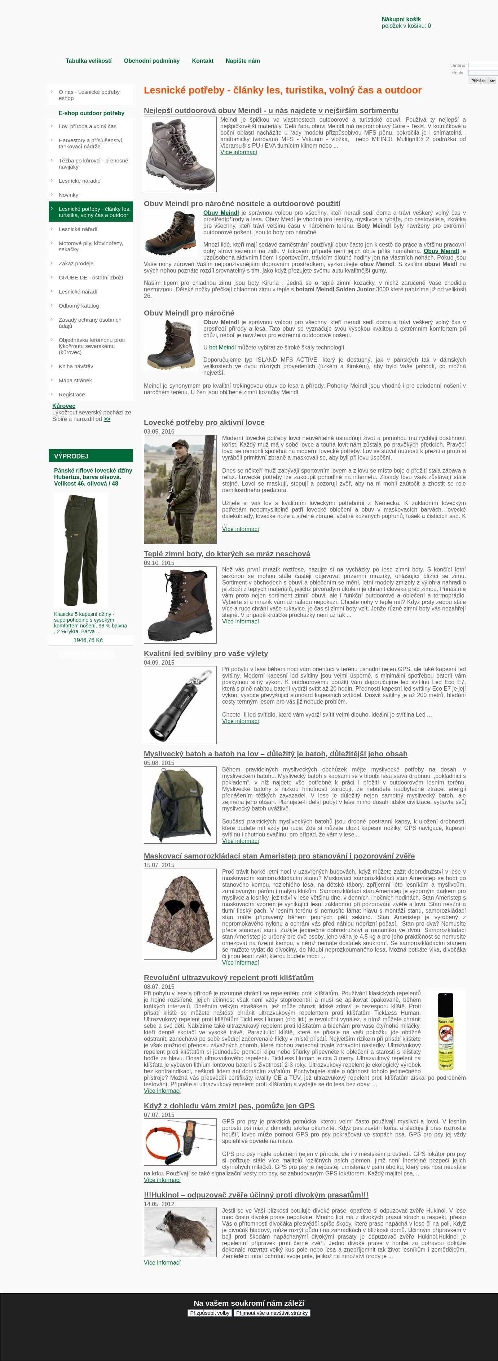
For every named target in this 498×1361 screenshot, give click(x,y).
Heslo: (457, 72)
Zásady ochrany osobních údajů (90, 323)
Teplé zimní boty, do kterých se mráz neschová (227, 553)
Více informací (238, 152)
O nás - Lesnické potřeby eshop (89, 95)
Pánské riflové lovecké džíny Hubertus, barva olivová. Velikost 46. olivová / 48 (93, 477)
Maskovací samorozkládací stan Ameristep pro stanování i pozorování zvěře (279, 856)
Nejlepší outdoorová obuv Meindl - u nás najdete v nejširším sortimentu (271, 110)
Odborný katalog (79, 306)
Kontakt (202, 61)
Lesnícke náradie (80, 181)
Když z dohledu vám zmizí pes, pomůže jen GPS (229, 1105)
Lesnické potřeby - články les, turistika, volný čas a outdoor (95, 212)
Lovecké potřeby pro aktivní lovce (204, 422)
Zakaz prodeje (76, 263)
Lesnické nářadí (78, 229)
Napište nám (243, 61)
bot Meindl (222, 347)
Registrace (72, 394)
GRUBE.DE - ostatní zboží (91, 277)
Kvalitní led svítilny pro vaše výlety (206, 653)
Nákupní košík (401, 19)
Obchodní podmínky (152, 61)
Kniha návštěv (76, 366)
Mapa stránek (75, 380)
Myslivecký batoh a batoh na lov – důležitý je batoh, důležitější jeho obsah (276, 753)
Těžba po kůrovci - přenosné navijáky (93, 163)
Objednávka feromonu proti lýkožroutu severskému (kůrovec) (92, 346)
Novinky (68, 195)
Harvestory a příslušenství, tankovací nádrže (91, 143)
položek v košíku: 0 (406, 22)
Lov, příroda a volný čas (87, 126)
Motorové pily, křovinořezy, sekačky (91, 246)
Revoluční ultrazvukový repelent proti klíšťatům (229, 977)
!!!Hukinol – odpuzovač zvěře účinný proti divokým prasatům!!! (256, 1195)
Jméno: (459, 65)
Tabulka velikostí (89, 61)
